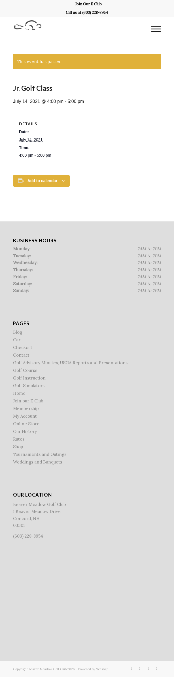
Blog (17, 332)
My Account (25, 416)
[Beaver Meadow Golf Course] (72, 28)
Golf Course (25, 370)
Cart (17, 339)
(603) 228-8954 (95, 12)
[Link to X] (139, 668)
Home (19, 393)
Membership (26, 408)
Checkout (22, 347)
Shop (18, 446)
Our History (25, 431)
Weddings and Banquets (37, 462)
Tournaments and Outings (39, 454)
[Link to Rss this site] (148, 668)
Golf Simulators (28, 385)
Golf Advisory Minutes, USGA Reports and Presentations (70, 362)
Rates (18, 439)
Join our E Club (28, 401)
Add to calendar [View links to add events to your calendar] (42, 180)
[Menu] (153, 28)
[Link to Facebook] (131, 668)
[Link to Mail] (156, 668)
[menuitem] (88, 4)
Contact (21, 355)
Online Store (26, 423)
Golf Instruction (29, 378)
